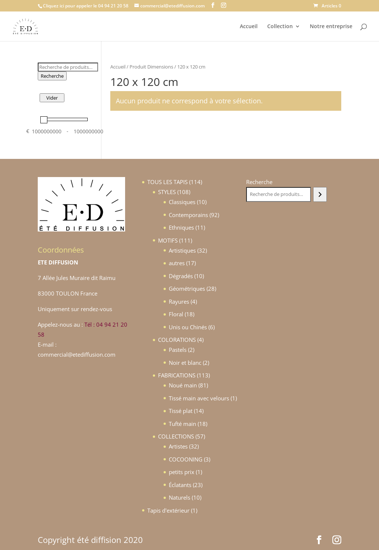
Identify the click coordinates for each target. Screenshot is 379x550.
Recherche (52, 76)
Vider (52, 97)
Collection (280, 27)
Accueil (249, 27)
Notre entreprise (331, 27)
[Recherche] (320, 194)
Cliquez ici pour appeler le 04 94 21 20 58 (85, 6)
